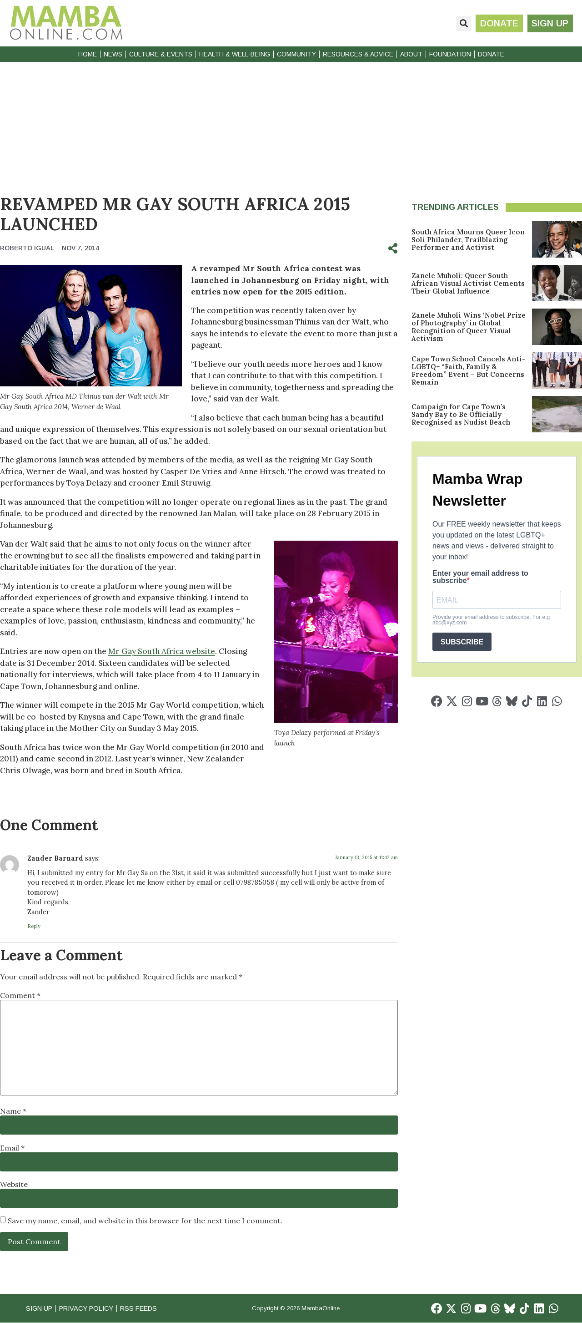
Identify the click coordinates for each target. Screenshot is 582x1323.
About (411, 54)
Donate (491, 54)
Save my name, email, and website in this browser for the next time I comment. (145, 1220)
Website (14, 1184)
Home (87, 54)
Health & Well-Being (234, 54)
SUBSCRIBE (462, 642)
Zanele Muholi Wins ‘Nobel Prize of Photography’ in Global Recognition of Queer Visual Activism (468, 327)
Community (296, 54)
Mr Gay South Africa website (161, 651)
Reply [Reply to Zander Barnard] (33, 926)
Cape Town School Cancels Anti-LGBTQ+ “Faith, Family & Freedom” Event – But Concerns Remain (468, 370)
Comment (20, 995)
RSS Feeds (146, 1308)
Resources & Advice (358, 54)
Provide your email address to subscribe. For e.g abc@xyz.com (491, 619)
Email (12, 1147)
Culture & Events (160, 54)
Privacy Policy (90, 1308)
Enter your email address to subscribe (480, 577)
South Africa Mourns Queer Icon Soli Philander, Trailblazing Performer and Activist (468, 240)
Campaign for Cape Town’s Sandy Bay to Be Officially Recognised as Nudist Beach (460, 414)
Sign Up (40, 1308)
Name (13, 1111)
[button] (463, 23)
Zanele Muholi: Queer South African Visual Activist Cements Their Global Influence (468, 283)
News (113, 54)
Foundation (450, 54)
